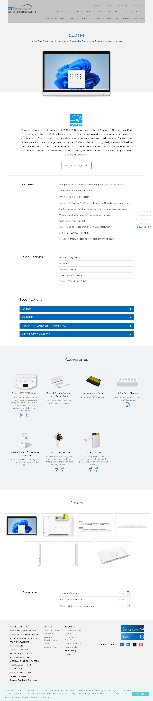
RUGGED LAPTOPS (63, 12)
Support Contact (52, 630)
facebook (122, 644)
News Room (71, 637)
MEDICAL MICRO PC (55, 18)
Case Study (70, 640)
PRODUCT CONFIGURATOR (131, 628)
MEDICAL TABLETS (79, 18)
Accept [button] (140, 694)
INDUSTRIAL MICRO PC (110, 12)
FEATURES (144, 212)
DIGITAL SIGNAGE (134, 12)
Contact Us (70, 654)
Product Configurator (76, 165)
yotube (141, 644)
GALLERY (144, 223)
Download (49, 633)
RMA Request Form (50, 642)
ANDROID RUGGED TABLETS (24, 638)
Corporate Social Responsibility (73, 645)
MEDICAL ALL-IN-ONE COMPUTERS (20, 667)
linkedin (128, 644)
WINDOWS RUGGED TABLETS (24, 634)
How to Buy (122, 6)
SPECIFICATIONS (141, 215)
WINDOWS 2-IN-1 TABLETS (23, 630)
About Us (97, 6)
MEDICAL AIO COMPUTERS (105, 18)
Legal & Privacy (51, 647)
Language (138, 6)
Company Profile (73, 630)
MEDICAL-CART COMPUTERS (24, 661)
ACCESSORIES (142, 219)
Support (109, 6)
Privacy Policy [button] (46, 697)
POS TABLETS (16, 646)
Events (68, 633)
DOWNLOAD (143, 227)
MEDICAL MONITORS (133, 18)
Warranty (48, 637)
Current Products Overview (23, 680)
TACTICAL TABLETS (19, 642)
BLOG (126, 637)
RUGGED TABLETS (85, 12)
